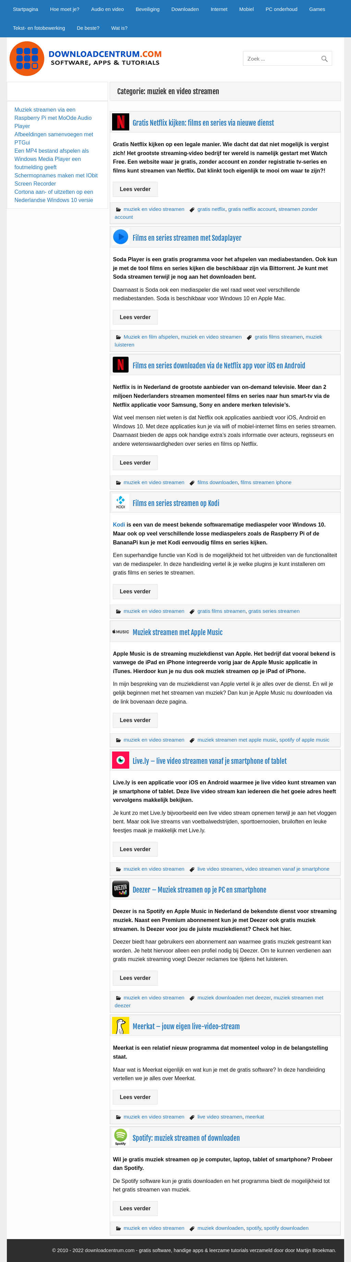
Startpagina (25, 9)
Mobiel (246, 9)
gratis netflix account (252, 209)
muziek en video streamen (154, 209)
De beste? (88, 28)
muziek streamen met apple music (236, 740)
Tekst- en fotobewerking (39, 28)
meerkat (254, 1117)
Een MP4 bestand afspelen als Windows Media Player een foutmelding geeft (51, 159)
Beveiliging (148, 9)
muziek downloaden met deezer (234, 997)
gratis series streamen (274, 611)
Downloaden (185, 9)
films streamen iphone (266, 482)
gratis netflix (211, 209)
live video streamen (219, 869)
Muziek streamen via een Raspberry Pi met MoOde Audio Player (53, 118)
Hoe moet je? (65, 9)
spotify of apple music (304, 740)
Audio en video (107, 9)
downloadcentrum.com (110, 1250)
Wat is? (119, 28)
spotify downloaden (286, 1228)
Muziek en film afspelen (151, 337)
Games (317, 9)
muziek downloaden (220, 1228)
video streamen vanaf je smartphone (287, 869)
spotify (253, 1228)
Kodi (119, 525)
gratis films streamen (279, 337)
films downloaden (217, 482)
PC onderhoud (282, 9)
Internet (219, 9)
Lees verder (135, 189)
